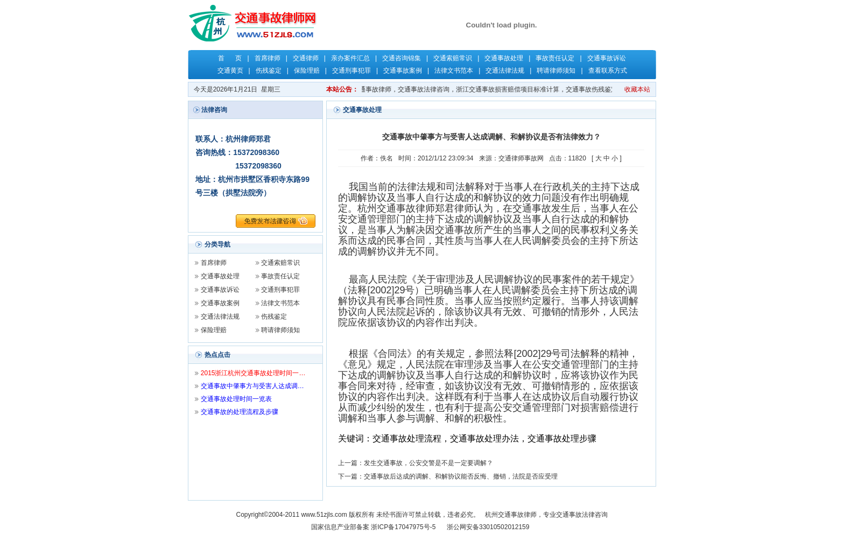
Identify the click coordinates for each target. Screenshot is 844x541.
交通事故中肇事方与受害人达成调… (252, 386)
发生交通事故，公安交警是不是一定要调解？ (428, 463)
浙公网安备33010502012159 (488, 527)
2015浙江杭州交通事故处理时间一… (253, 373)
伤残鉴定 (269, 70)
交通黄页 (230, 70)
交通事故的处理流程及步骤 (239, 412)
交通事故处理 (503, 58)
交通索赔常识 (452, 58)
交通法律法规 (505, 70)
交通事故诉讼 (606, 58)
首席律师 (267, 58)
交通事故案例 (402, 70)
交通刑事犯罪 (351, 70)
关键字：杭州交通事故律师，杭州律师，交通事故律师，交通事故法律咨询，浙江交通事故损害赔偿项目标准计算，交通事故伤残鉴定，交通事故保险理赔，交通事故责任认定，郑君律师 (504, 89)
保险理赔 (307, 70)
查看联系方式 (607, 70)
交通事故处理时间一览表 (236, 399)
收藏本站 (637, 89)
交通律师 (306, 58)
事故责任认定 (555, 58)
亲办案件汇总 (350, 58)
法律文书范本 (453, 70)
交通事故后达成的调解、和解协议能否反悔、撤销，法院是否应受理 (461, 476)
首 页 (230, 58)
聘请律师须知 (556, 70)
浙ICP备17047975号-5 (403, 527)
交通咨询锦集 (401, 58)
